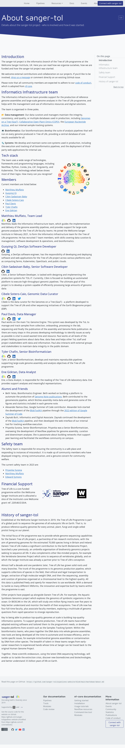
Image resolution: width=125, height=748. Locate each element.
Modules (47, 706)
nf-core (28, 86)
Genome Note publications (48, 396)
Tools (45, 703)
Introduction (105, 60)
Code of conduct (113, 718)
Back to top (118, 87)
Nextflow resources (83, 709)
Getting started (81, 700)
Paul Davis (10, 203)
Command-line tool (83, 712)
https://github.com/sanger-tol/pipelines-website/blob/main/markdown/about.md (65, 682)
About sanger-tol (113, 703)
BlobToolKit (36, 410)
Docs (72, 3)
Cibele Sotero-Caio (14, 200)
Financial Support (107, 77)
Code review (48, 709)
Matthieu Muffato (14, 189)
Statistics (110, 712)
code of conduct (83, 82)
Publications (111, 715)
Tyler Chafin (11, 206)
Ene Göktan (11, 210)
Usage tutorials (81, 706)
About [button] (97, 3)
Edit (120, 17)
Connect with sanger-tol (110, 3)
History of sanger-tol (108, 81)
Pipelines (40, 3)
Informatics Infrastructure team (108, 66)
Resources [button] (56, 3)
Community (111, 709)
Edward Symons (13, 476)
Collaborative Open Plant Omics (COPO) (39, 121)
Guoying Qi (11, 193)
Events (84, 3)
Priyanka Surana (13, 470)
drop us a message (20, 77)
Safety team (104, 72)
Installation (79, 703)
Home (26, 3)
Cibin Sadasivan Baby (16, 196)
